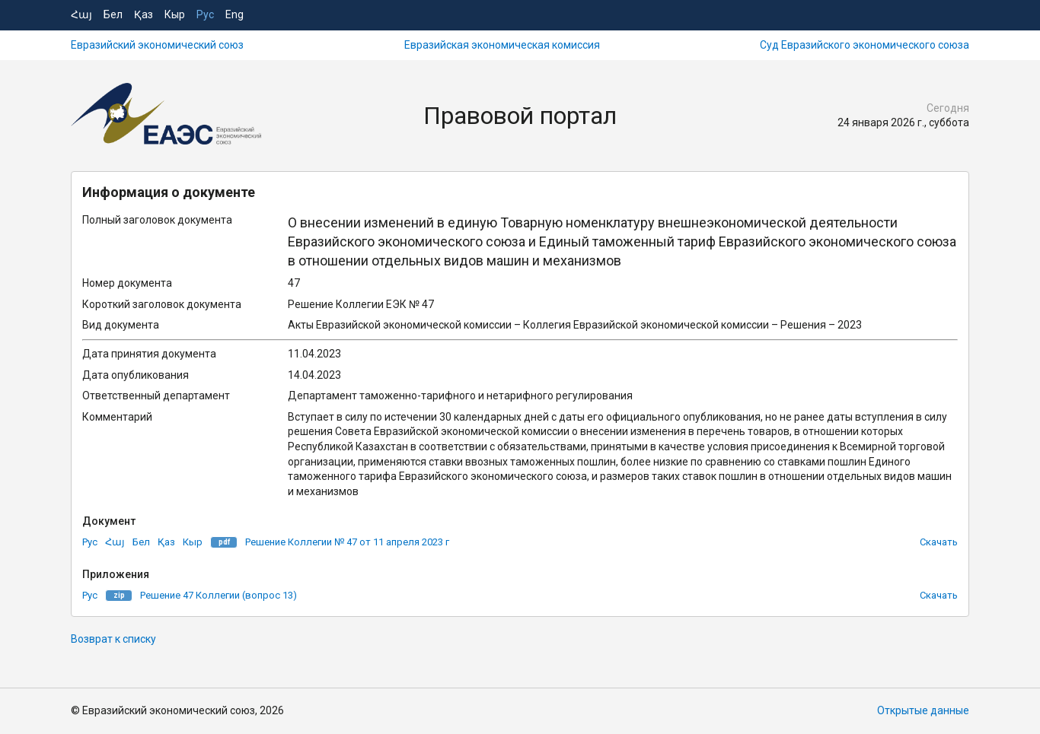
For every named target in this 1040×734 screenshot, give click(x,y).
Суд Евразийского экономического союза (864, 45)
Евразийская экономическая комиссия (502, 45)
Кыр (174, 14)
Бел (113, 14)
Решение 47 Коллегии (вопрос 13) (218, 595)
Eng (234, 14)
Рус (205, 14)
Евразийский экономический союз (157, 45)
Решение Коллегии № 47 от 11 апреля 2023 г (347, 542)
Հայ (81, 14)
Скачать (939, 542)
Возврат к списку (113, 639)
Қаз (143, 14)
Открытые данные (923, 710)
